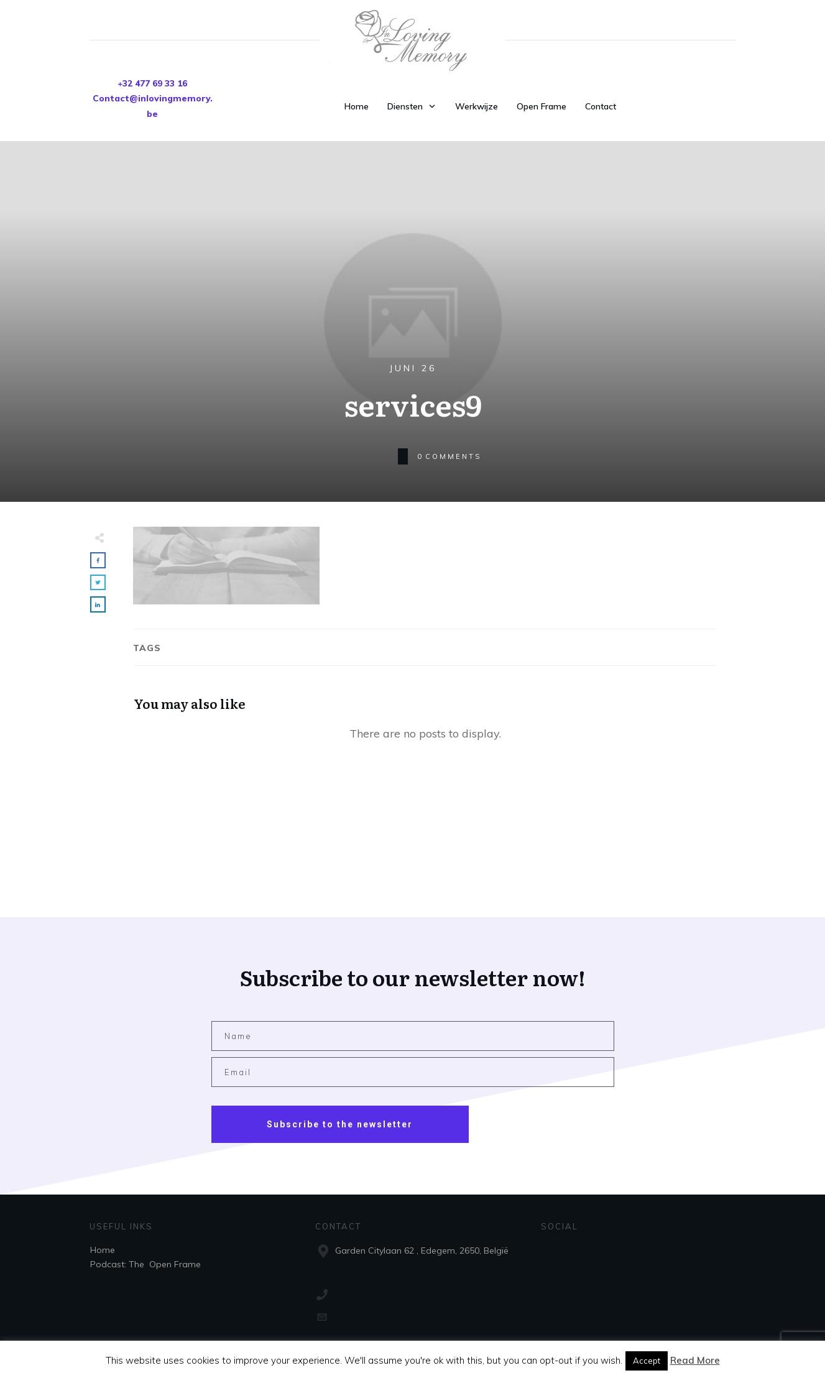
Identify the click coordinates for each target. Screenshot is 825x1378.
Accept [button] (646, 1361)
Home (102, 1249)
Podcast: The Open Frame (145, 1264)
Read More (695, 1360)
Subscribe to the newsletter (340, 1124)
